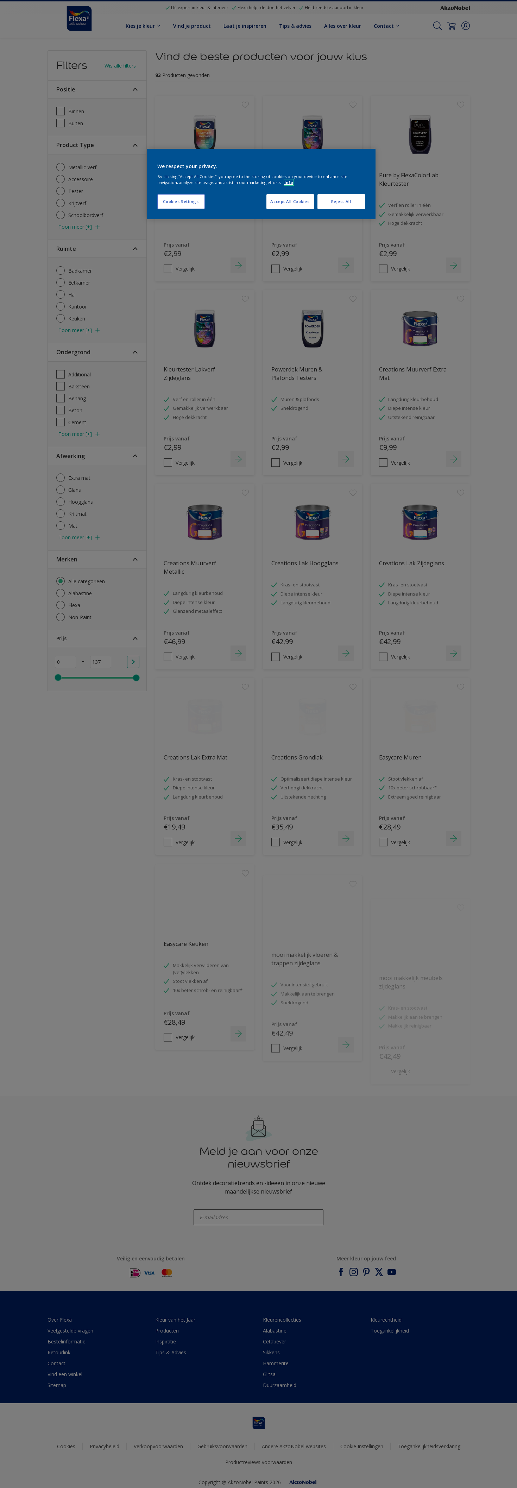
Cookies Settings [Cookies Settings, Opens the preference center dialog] (180, 201)
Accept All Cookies (289, 201)
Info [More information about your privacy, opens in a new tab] (288, 182)
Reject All (341, 201)
